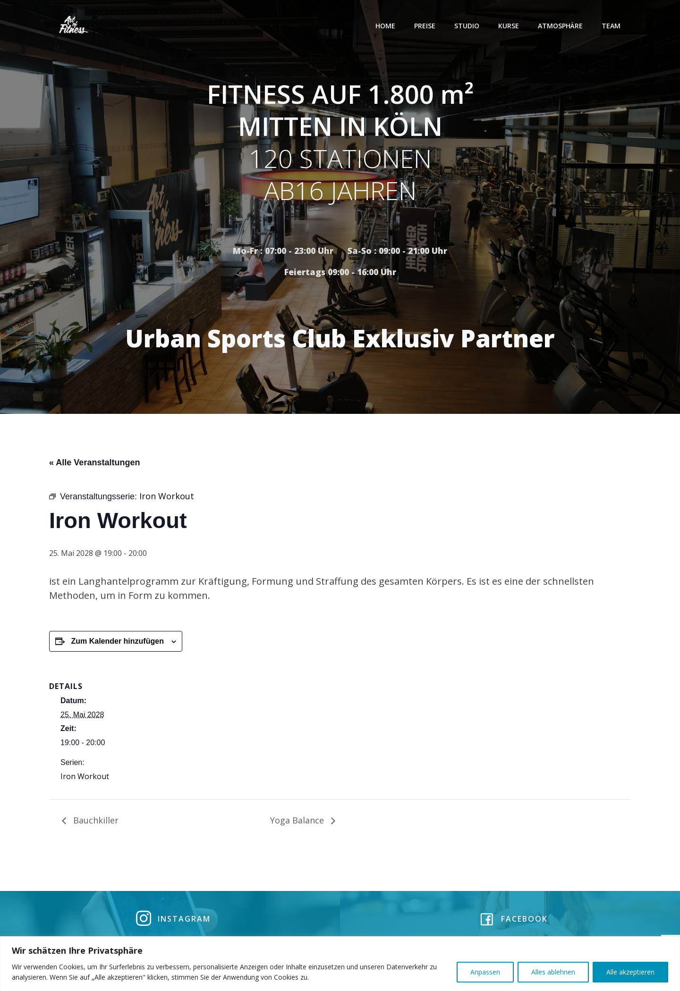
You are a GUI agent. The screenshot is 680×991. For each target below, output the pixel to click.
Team (612, 25)
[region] (340, 963)
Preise (425, 25)
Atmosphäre (561, 25)
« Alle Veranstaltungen (94, 464)
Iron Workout (84, 778)
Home (386, 25)
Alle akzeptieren (630, 971)
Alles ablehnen (553, 971)
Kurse (509, 25)
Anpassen (485, 971)
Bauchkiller (95, 822)
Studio (467, 25)
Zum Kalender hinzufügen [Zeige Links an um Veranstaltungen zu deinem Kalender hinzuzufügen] (117, 643)
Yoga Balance (298, 822)
